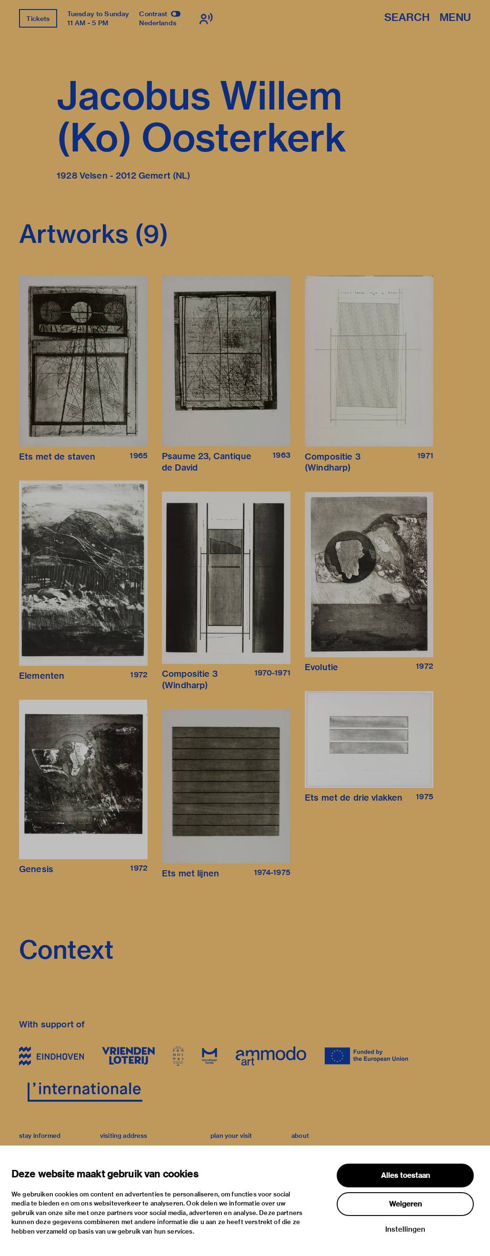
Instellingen (405, 1229)
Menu (455, 18)
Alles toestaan (405, 1175)
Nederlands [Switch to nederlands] (157, 23)
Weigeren (405, 1204)
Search (407, 18)
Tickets (38, 18)
